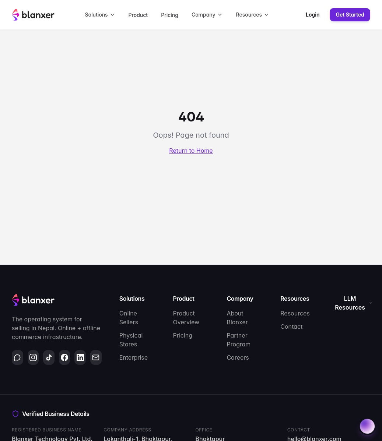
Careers (238, 357)
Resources (253, 14)
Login (312, 14)
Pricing (169, 15)
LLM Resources (354, 303)
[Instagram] (33, 357)
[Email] (96, 357)
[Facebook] (64, 357)
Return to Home (191, 150)
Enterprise (133, 357)
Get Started (350, 14)
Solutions (100, 14)
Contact (291, 326)
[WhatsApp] (17, 357)
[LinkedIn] (80, 357)
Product (138, 15)
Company (207, 14)
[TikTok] (49, 357)
